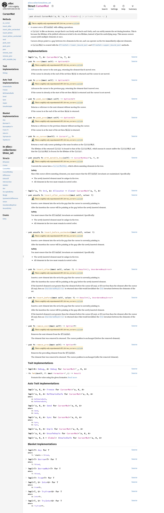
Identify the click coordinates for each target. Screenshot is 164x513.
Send (49, 405)
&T (67, 61)
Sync (49, 417)
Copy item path (52, 6)
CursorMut (52, 57)
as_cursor (41, 136)
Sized (46, 455)
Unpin (50, 429)
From (40, 477)
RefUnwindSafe (55, 394)
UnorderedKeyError (100, 269)
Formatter (59, 373)
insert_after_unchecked (56, 195)
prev (38, 80)
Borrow (41, 459)
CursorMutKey (81, 158)
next (38, 61)
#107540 (76, 23)
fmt (33, 373)
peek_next (41, 99)
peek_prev (41, 117)
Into (44, 482)
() (88, 269)
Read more (72, 377)
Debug (41, 369)
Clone (71, 190)
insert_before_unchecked (57, 232)
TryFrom (46, 491)
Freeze (50, 389)
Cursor (62, 136)
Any (40, 450)
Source (31, 9)
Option (61, 61)
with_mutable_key (53, 158)
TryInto (46, 500)
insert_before (43, 297)
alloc (11, 3)
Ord (45, 190)
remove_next (42, 326)
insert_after (43, 269)
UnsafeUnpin (53, 433)
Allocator (58, 190)
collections (37, 3)
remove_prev (42, 344)
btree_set (47, 3)
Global (73, 16)
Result (82, 269)
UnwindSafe (65, 438)
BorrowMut (43, 468)
